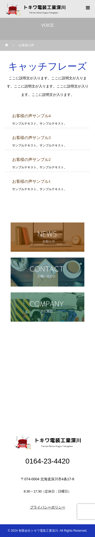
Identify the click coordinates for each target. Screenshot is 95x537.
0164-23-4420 (47, 461)
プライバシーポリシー (47, 507)
